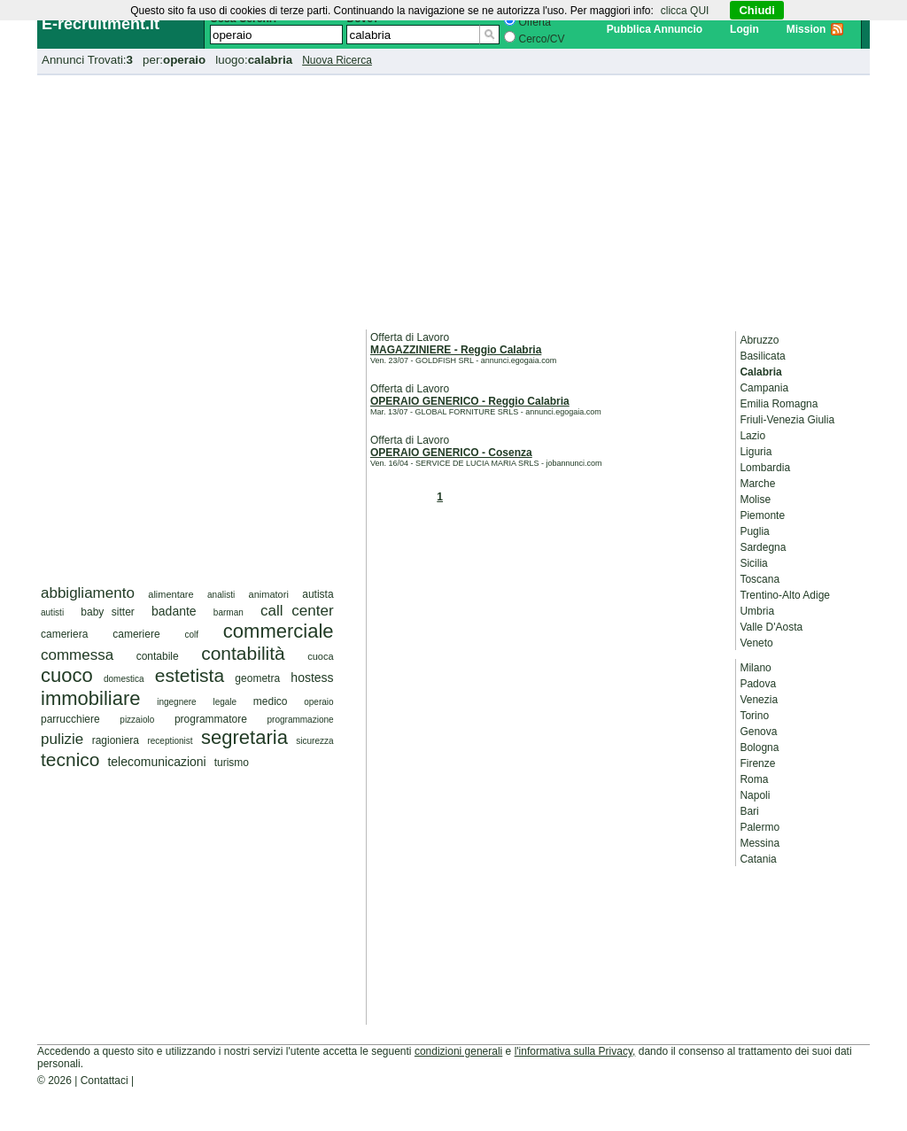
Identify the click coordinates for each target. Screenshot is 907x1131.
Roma (754, 779)
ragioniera (115, 740)
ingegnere (176, 702)
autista (317, 594)
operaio (318, 702)
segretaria (244, 737)
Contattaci (104, 1080)
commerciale (278, 631)
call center (297, 610)
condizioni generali (458, 1051)
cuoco (67, 675)
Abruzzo (759, 340)
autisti (52, 612)
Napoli (755, 795)
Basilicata (762, 356)
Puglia (754, 531)
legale (224, 702)
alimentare (170, 594)
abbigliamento (88, 593)
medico (270, 701)
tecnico (70, 759)
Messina (759, 843)
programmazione (300, 719)
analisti (221, 595)
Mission (806, 29)
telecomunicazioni (156, 762)
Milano (755, 668)
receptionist (169, 741)
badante (174, 611)
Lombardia (765, 467)
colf (191, 634)
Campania (764, 388)
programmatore (210, 719)
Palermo (759, 827)
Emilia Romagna (779, 404)
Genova (758, 731)
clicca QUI (685, 10)
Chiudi (756, 10)
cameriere (135, 634)
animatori (269, 594)
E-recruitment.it (100, 24)
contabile (157, 656)
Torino (754, 715)
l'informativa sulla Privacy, (575, 1051)
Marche (757, 483)
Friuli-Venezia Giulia (787, 420)
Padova (758, 684)
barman (228, 612)
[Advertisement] (453, 199)
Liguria (755, 451)
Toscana (759, 579)
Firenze (757, 763)
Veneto (756, 643)
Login (744, 29)
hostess (312, 677)
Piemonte (762, 515)
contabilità (243, 653)
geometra (257, 678)
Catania (758, 859)
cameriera (64, 634)
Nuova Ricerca (337, 60)
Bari (749, 811)
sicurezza (314, 741)
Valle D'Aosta (771, 627)
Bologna (759, 747)
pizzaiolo (137, 719)
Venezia (759, 699)
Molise (755, 499)
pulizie (62, 739)
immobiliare (90, 698)
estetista (189, 675)
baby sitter (108, 612)
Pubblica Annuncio (654, 29)
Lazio (752, 436)
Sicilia (753, 563)
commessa (77, 655)
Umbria (757, 611)
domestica (124, 679)
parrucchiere (70, 719)
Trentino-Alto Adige (785, 595)
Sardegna (763, 547)
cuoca (320, 656)
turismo (231, 762)
